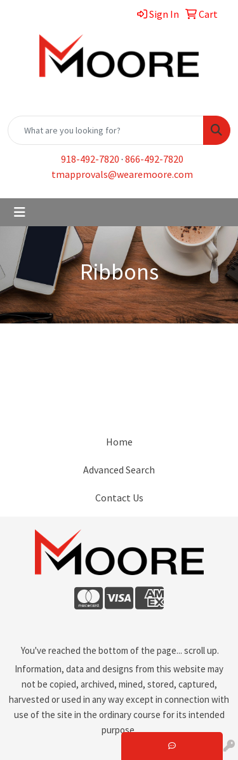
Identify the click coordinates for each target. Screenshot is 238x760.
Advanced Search (119, 469)
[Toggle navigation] (19, 212)
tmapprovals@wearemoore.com (122, 174)
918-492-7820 (90, 159)
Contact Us (119, 497)
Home (119, 441)
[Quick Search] (106, 130)
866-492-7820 (154, 159)
